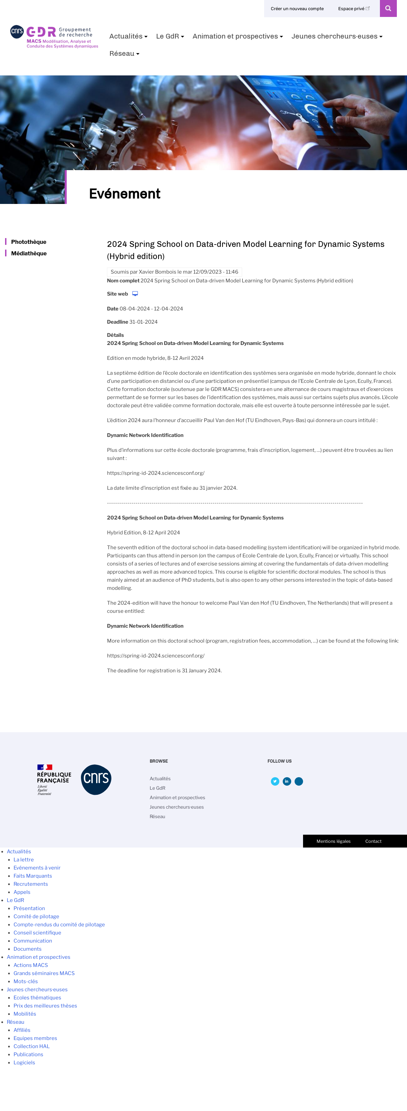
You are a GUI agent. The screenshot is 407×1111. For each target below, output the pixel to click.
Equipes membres (35, 1038)
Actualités (129, 38)
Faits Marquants (33, 876)
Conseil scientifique (37, 933)
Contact (373, 841)
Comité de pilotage (36, 916)
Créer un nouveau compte (297, 8)
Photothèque (28, 241)
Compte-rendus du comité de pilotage (59, 925)
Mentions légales (334, 841)
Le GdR (171, 38)
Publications (28, 1054)
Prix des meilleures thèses (45, 1006)
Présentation (29, 908)
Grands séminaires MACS (44, 973)
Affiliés (22, 1030)
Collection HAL (32, 1046)
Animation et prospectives (239, 38)
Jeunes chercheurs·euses (338, 38)
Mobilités (25, 1014)
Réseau (125, 55)
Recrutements (31, 884)
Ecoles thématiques (37, 998)
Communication (33, 941)
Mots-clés (26, 981)
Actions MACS (31, 965)
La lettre (24, 860)
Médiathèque (29, 253)
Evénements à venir (37, 868)
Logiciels (24, 1063)
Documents (28, 949)
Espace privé (355, 8)
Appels (22, 892)
